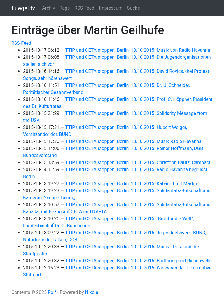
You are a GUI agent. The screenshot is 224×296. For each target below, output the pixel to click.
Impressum (111, 8)
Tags (65, 8)
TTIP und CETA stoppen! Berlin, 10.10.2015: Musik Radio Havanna (133, 141)
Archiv (48, 8)
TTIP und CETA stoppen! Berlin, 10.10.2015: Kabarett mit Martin (131, 183)
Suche (133, 8)
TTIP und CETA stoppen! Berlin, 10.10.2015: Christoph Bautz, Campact (138, 162)
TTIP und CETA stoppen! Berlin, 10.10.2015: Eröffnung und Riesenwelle (138, 261)
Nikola (91, 292)
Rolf (52, 292)
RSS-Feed (84, 8)
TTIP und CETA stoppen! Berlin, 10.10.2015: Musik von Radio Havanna (137, 50)
